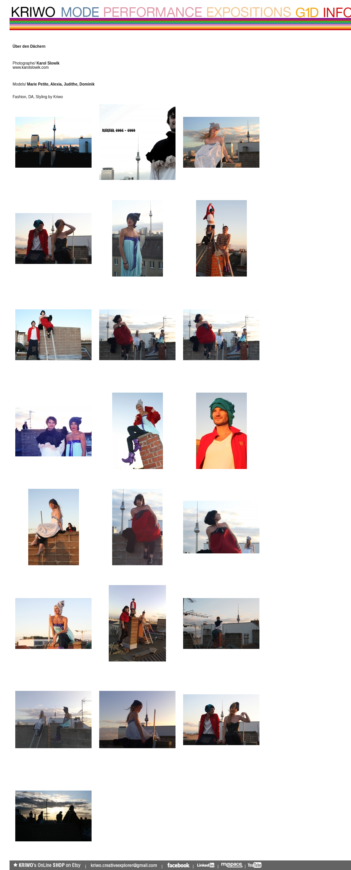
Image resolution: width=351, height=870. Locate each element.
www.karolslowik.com (30, 67)
